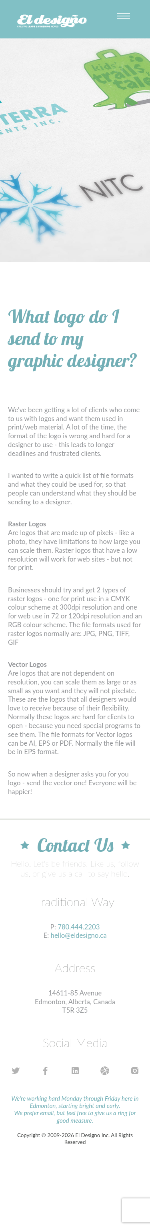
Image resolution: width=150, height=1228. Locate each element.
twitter (15, 1070)
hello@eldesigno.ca (79, 935)
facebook (45, 1070)
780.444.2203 (79, 927)
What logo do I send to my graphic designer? (72, 338)
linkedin (75, 1070)
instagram (134, 1070)
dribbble (105, 1070)
